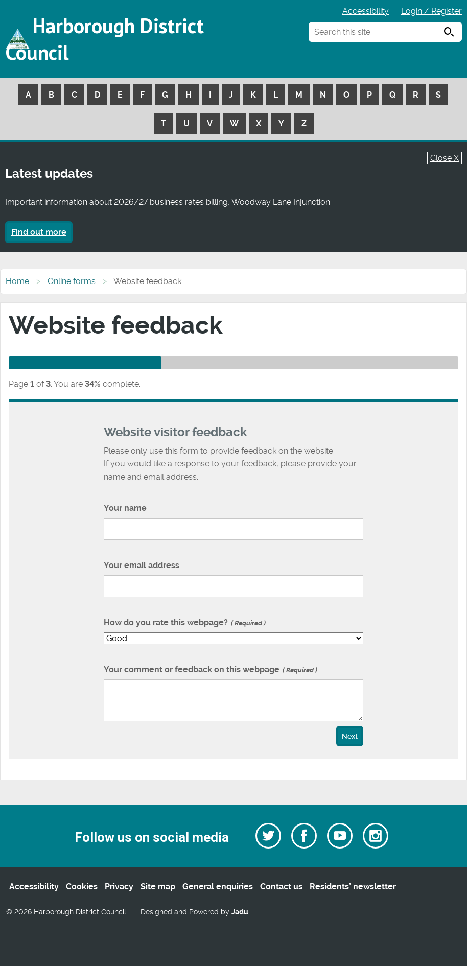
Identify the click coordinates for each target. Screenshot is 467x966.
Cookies (82, 886)
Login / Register (431, 11)
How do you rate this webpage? (185, 622)
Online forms (72, 281)
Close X (444, 158)
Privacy (119, 886)
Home (17, 281)
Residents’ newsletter (353, 886)
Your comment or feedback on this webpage (210, 669)
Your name (125, 508)
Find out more (38, 232)
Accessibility (365, 11)
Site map (158, 886)
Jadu (239, 912)
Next (350, 736)
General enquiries (217, 886)
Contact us (281, 886)
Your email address (141, 565)
